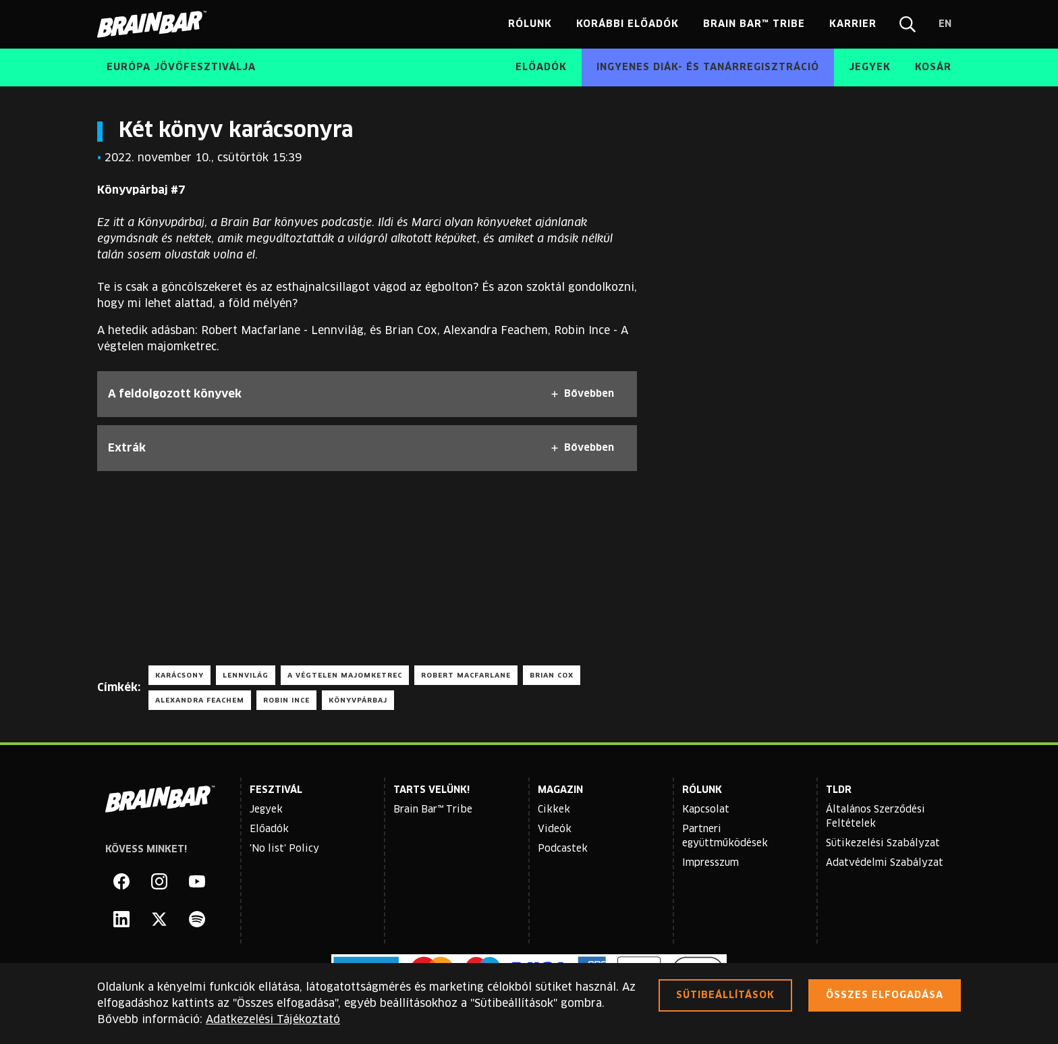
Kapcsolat (705, 810)
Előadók (269, 829)
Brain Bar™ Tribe (432, 810)
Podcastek (563, 849)
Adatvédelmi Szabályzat (884, 863)
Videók (555, 829)
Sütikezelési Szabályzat (883, 843)
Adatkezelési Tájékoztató (273, 1019)
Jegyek (266, 810)
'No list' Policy (284, 849)
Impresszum (710, 863)
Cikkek (554, 810)
